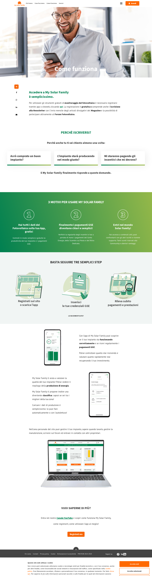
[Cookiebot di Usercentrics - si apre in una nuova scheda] (13, 571)
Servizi (61, 3)
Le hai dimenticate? (76, 316)
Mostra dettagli (111, 572)
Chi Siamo (29, 3)
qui (61, 106)
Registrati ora (76, 534)
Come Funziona (52, 3)
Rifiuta (134, 562)
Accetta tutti (134, 548)
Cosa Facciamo (39, 3)
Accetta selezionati (134, 555)
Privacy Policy (69, 561)
